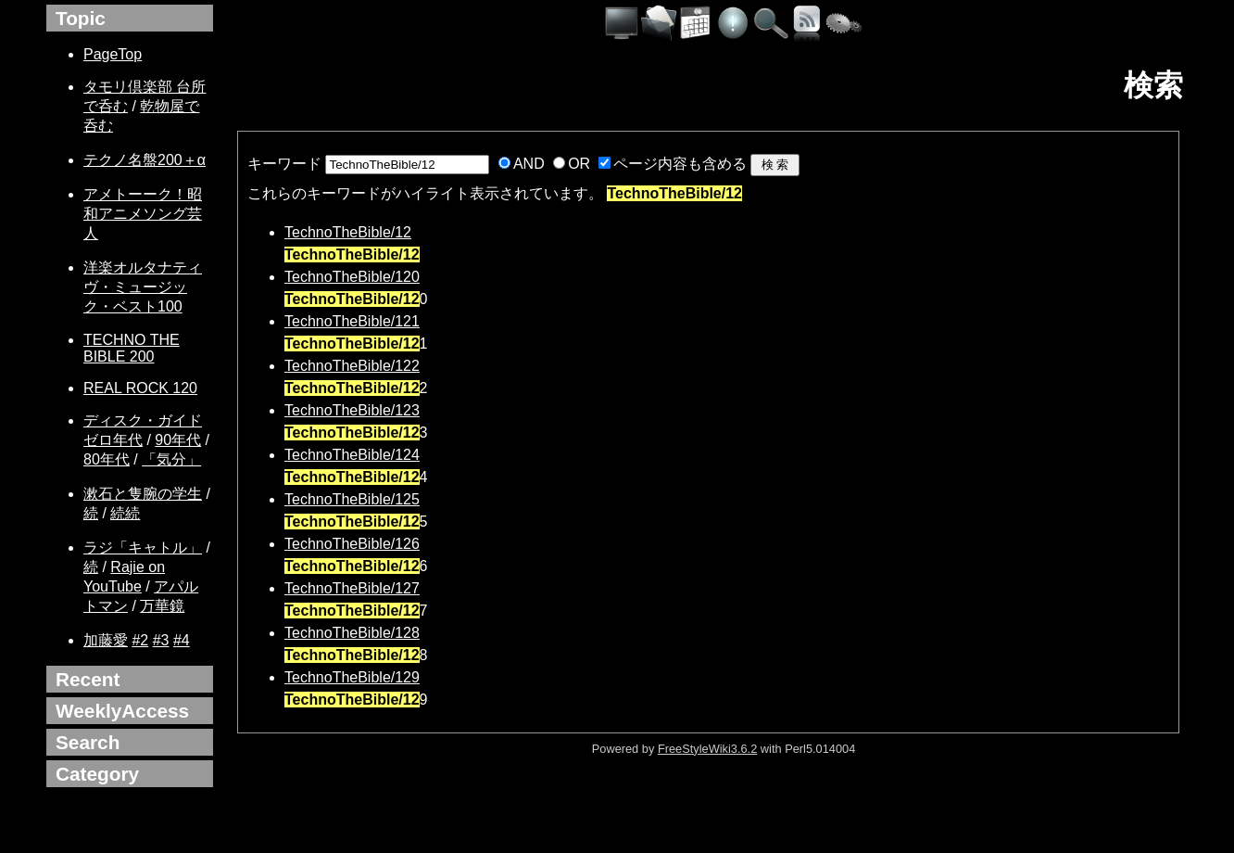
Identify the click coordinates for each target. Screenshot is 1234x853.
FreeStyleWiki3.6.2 (707, 749)
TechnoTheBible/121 (352, 321)
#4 (181, 640)
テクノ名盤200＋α (144, 160)
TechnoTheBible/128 (352, 633)
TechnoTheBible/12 (347, 232)
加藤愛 (105, 640)
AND (529, 164)
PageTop (112, 54)
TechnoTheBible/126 (352, 544)
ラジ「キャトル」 (142, 547)
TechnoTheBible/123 (352, 410)
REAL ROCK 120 (140, 388)
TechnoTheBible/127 (352, 588)
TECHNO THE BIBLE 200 (131, 348)
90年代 (178, 440)
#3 (161, 640)
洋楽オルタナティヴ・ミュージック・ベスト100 (142, 287)
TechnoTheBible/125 (352, 499)
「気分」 (171, 459)
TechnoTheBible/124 (352, 455)
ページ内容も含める (680, 164)
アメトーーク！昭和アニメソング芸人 (142, 213)
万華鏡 (162, 606)
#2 (140, 640)
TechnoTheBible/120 (352, 277)
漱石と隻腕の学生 (142, 494)
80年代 (106, 459)
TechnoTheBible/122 (352, 366)
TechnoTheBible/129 (352, 677)
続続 (125, 513)
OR (579, 164)
